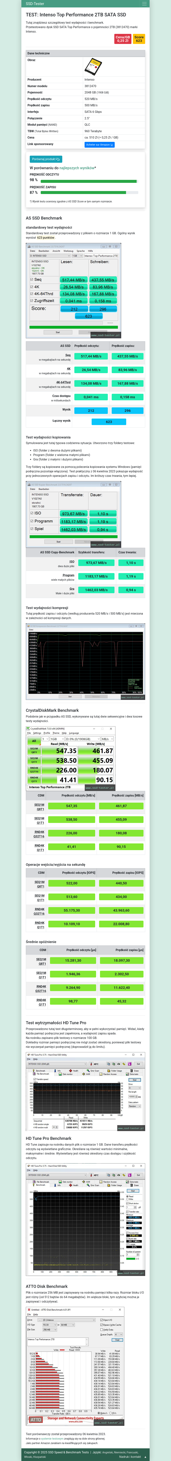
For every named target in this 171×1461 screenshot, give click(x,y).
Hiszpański (39, 1456)
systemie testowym (52, 1438)
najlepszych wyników (76, 168)
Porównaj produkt (46, 159)
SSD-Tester (35, 3)
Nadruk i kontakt (130, 1457)
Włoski (28, 1456)
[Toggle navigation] (144, 3)
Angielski (107, 1452)
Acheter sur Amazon (99, 144)
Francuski (132, 1452)
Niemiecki (119, 1452)
